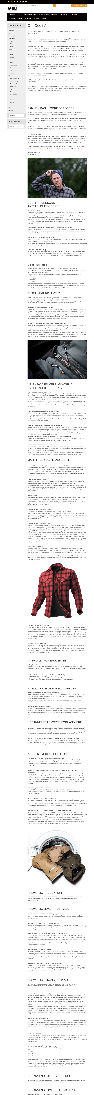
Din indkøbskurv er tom (79, 7)
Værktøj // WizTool (14, 78)
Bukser (10, 49)
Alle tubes (12, 99)
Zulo (11, 70)
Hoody (11, 41)
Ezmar (11, 67)
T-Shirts (12, 73)
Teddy (11, 43)
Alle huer (12, 97)
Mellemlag (10, 59)
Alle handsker (13, 86)
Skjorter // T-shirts (12, 65)
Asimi (11, 46)
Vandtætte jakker (12, 36)
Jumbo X (10, 110)
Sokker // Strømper (14, 81)
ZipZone (12, 57)
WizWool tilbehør (14, 83)
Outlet (9, 107)
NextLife (12, 102)
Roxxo (11, 54)
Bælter (11, 91)
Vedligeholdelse (13, 94)
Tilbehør (10, 75)
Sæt (9, 33)
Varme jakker (11, 38)
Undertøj (10, 62)
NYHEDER (11, 30)
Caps (11, 89)
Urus (11, 51)
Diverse (12, 105)
